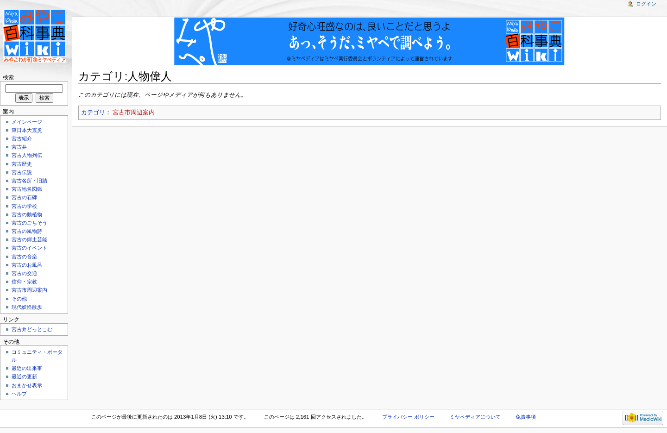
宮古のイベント (29, 248)
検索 (8, 77)
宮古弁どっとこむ (32, 329)
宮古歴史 (22, 164)
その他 (19, 298)
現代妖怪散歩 (27, 307)
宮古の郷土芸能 (29, 239)
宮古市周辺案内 (134, 112)
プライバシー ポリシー (408, 417)
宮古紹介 (22, 138)
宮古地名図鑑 (27, 189)
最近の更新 (24, 376)
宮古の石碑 (24, 197)
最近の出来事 (27, 368)
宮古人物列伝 (27, 155)
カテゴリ (93, 112)
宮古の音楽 (24, 256)
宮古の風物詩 (27, 231)
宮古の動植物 (27, 214)
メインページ (27, 122)
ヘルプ (19, 393)
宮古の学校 (24, 206)
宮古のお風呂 (27, 265)
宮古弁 (19, 147)
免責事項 (526, 417)
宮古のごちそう (29, 223)
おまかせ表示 (27, 385)
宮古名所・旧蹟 (29, 180)
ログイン (646, 3)
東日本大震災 (27, 130)
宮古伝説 (22, 172)
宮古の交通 (24, 273)
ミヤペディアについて (475, 417)
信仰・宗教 (24, 281)
